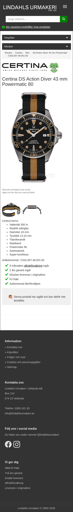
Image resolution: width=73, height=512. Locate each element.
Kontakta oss (14, 347)
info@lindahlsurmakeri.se (19, 413)
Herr (27, 52)
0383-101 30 (22, 408)
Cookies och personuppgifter (24, 362)
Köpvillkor (13, 352)
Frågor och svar (16, 357)
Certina (18, 52)
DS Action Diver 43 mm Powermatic (50, 52)
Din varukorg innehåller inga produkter (28, 26)
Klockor (8, 52)
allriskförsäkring (33, 265)
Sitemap (12, 367)
